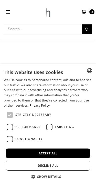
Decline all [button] (48, 165)
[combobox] (89, 70)
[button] (48, 176)
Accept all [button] (48, 153)
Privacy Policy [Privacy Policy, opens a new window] (39, 105)
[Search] (87, 29)
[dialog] (48, 124)
